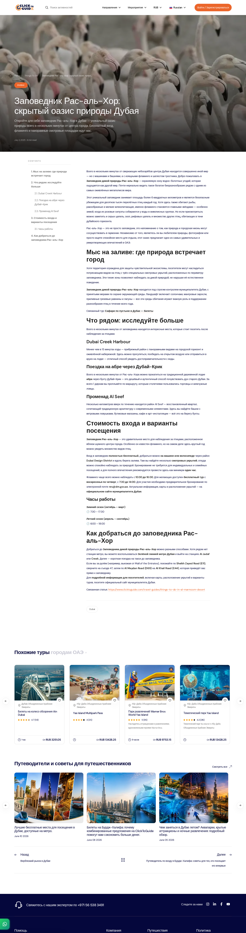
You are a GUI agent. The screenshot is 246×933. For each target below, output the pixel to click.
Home (17, 75)
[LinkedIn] (214, 904)
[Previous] (5, 701)
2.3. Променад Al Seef (47, 211)
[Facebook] (221, 904)
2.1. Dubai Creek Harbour (48, 193)
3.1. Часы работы (44, 229)
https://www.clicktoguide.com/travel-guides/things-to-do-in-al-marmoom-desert (156, 589)
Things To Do (31, 75)
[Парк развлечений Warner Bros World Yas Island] (150, 722)
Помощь (20, 930)
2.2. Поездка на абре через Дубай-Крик (49, 202)
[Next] (240, 701)
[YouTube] (228, 904)
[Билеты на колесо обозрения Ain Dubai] (39, 722)
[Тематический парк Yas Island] (205, 722)
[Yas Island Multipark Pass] (94, 722)
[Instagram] (207, 904)
